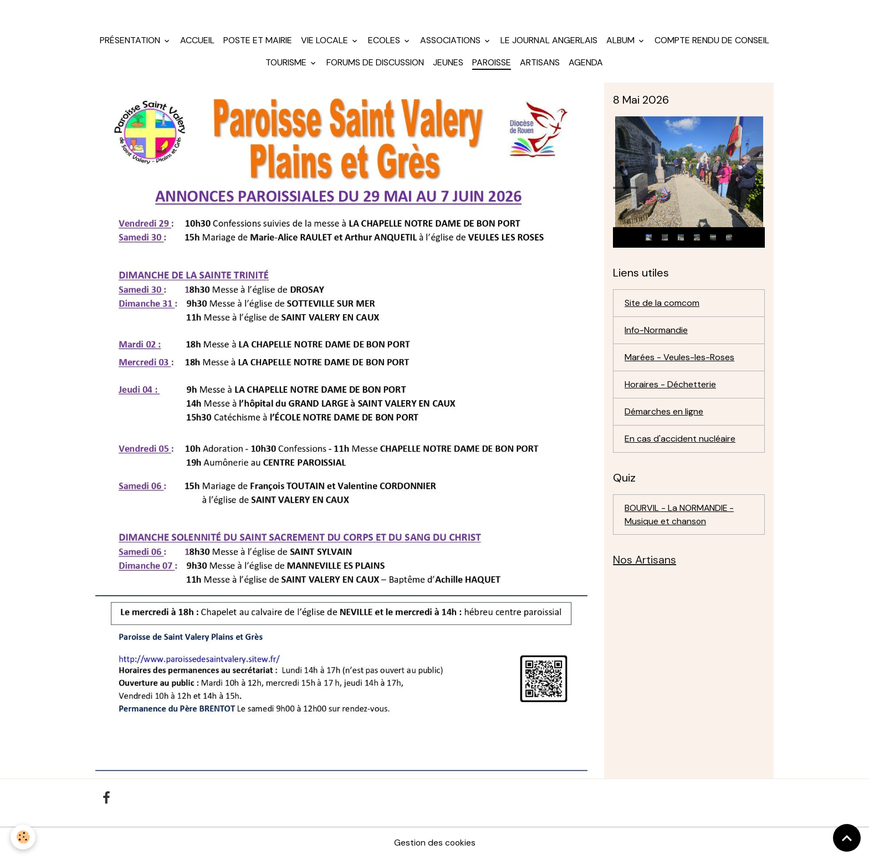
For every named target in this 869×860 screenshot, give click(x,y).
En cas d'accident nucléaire (680, 440)
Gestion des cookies (434, 844)
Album (621, 42)
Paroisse (491, 64)
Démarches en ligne (664, 413)
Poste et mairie (257, 42)
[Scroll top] (847, 838)
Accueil (197, 42)
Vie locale (325, 42)
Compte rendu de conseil (712, 42)
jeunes (448, 64)
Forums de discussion (375, 64)
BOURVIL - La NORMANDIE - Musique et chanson (680, 516)
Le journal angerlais (548, 42)
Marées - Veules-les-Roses (679, 359)
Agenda (586, 64)
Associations (451, 42)
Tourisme (287, 64)
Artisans (540, 64)
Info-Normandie (656, 331)
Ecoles (385, 42)
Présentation (131, 42)
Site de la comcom (662, 304)
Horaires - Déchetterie (670, 386)
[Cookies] (23, 837)
